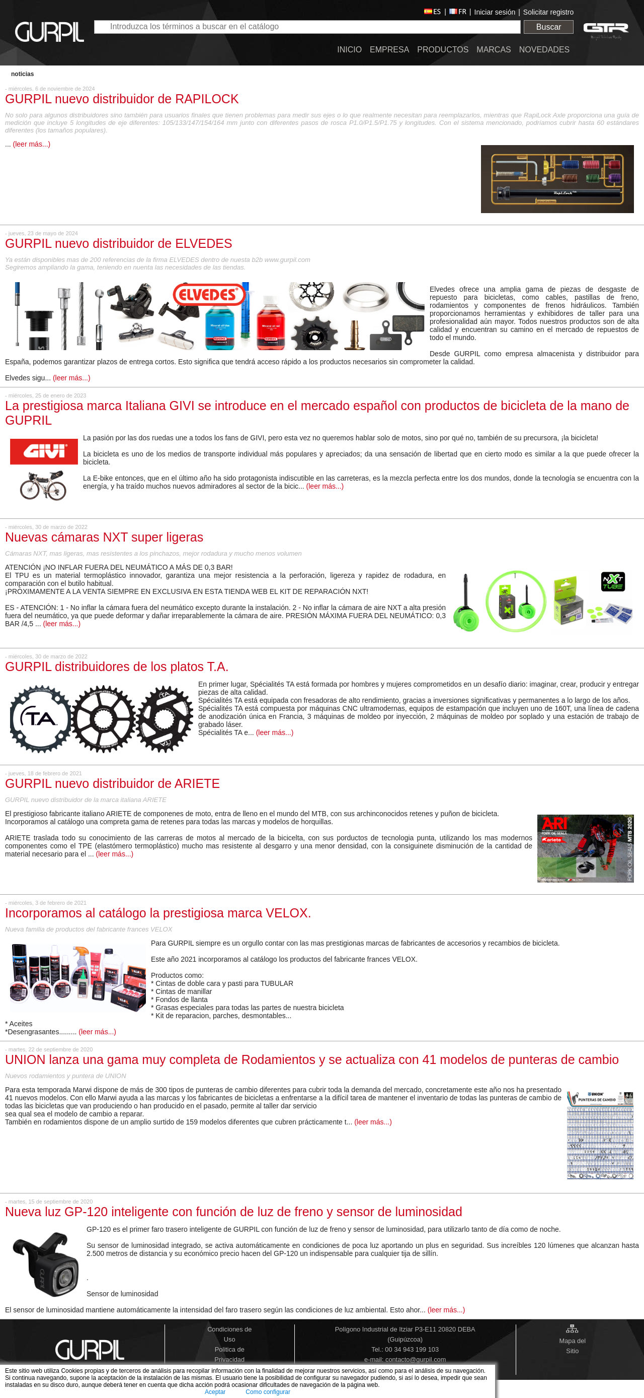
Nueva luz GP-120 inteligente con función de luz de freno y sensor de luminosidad (233, 1212)
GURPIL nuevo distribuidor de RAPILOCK (122, 99)
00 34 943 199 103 (412, 1349)
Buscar (548, 27)
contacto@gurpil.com (415, 1359)
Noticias (22, 74)
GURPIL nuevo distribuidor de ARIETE (112, 783)
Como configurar (268, 1391)
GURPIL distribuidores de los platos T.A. (117, 666)
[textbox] (307, 27)
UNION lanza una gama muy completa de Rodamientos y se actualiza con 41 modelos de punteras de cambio (312, 1059)
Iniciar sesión (495, 12)
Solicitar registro (548, 12)
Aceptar (215, 1391)
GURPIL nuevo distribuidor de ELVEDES (118, 243)
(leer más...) (32, 144)
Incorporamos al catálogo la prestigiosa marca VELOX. (158, 913)
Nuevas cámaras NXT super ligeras (104, 537)
